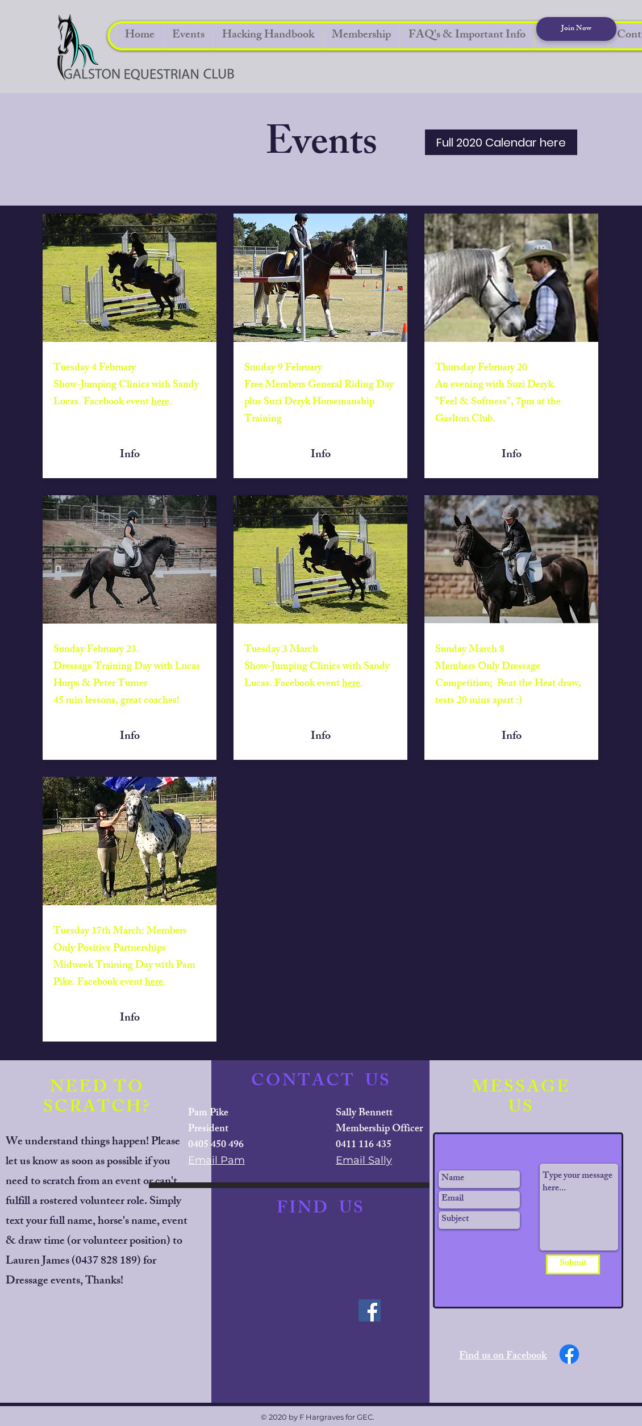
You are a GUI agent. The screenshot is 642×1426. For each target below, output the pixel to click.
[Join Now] (576, 29)
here (160, 403)
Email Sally (364, 1160)
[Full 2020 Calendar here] (501, 142)
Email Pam (216, 1160)
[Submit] (573, 1264)
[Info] (129, 455)
